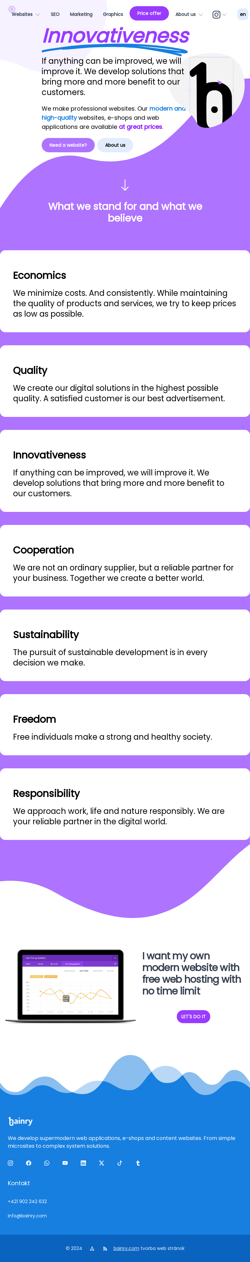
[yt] (66, 1164)
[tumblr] (139, 1164)
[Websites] (26, 14)
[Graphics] (113, 14)
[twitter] (103, 1164)
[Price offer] (149, 13)
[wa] (48, 1164)
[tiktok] (121, 1164)
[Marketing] (81, 14)
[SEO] (55, 14)
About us (115, 145)
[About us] (189, 14)
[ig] (220, 14)
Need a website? (68, 145)
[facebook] (30, 1164)
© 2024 (75, 1248)
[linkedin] (85, 1164)
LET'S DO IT (193, 1016)
